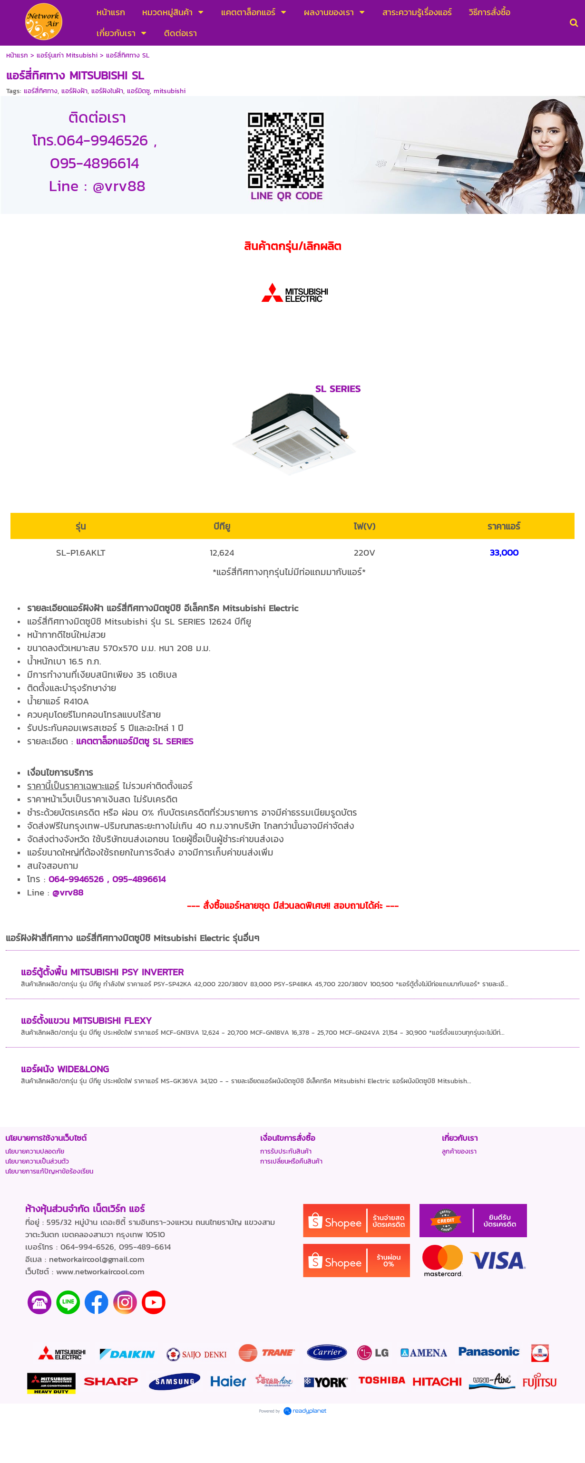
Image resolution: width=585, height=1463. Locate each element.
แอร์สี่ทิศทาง (41, 91)
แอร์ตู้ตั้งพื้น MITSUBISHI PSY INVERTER (102, 972)
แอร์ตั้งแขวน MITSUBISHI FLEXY (86, 1020)
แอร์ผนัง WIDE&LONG (65, 1069)
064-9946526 (76, 879)
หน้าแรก (17, 55)
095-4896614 (139, 879)
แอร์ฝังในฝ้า (107, 91)
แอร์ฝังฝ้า (74, 91)
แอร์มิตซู (138, 91)
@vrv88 (67, 892)
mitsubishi (169, 91)
